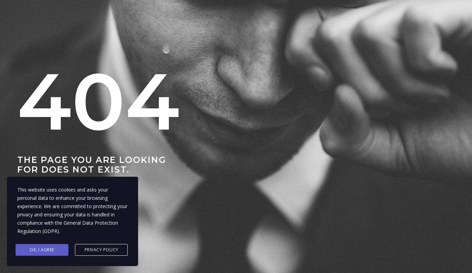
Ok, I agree (42, 250)
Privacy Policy (101, 250)
